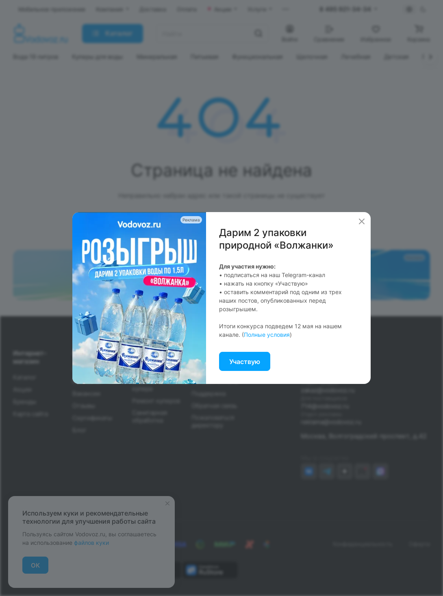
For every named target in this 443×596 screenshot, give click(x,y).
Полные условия (267, 334)
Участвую (244, 362)
